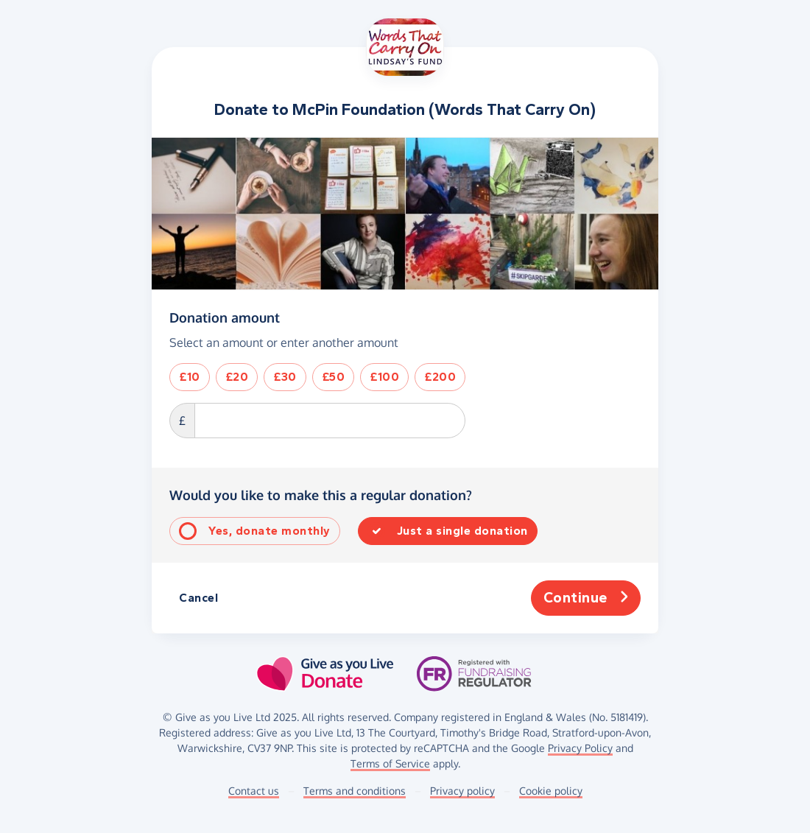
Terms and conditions (354, 790)
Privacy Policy (580, 748)
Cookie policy (550, 790)
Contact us (253, 790)
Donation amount (224, 317)
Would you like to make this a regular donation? (320, 495)
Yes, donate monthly (269, 531)
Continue (586, 598)
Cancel (198, 598)
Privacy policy (462, 790)
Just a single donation (462, 531)
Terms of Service (390, 763)
